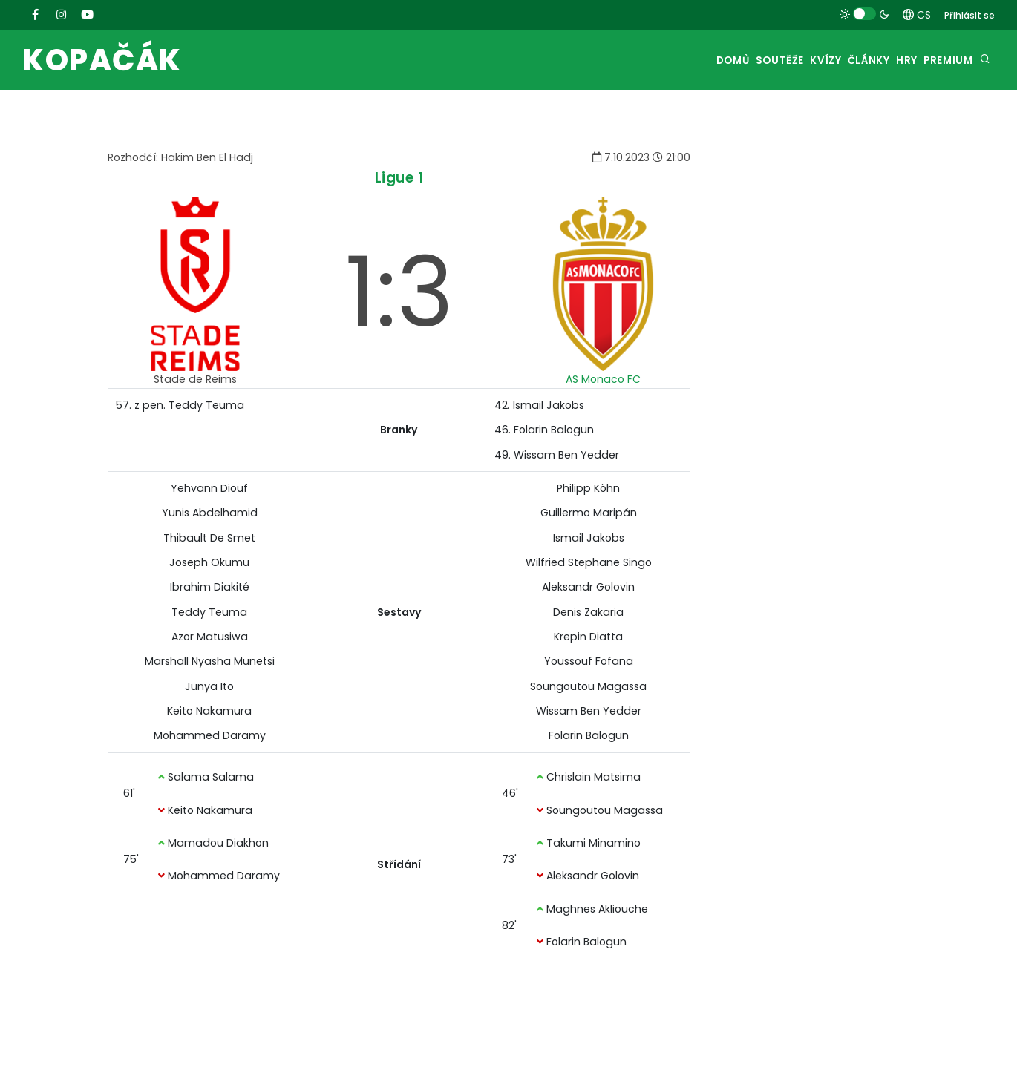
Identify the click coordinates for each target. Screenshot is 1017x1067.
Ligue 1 (399, 178)
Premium (943, 60)
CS (917, 14)
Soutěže (726, 60)
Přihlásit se (969, 15)
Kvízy (784, 60)
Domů (669, 60)
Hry (890, 60)
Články (839, 60)
